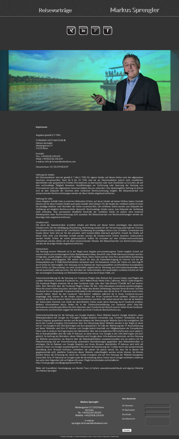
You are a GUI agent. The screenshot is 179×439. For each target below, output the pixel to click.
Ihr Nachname (128, 410)
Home (99, 436)
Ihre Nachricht (128, 418)
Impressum (106, 436)
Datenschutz (115, 436)
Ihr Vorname (127, 405)
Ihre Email (126, 414)
